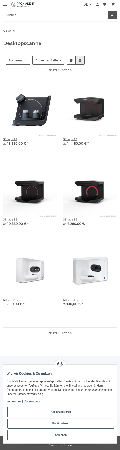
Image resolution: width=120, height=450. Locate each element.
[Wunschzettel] (105, 4)
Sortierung (16, 60)
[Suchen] (55, 15)
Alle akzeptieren (61, 411)
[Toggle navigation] (5, 2)
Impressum (14, 401)
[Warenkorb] (113, 4)
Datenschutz (32, 401)
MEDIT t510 (70, 300)
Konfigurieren (60, 423)
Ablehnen (61, 435)
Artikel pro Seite (47, 60)
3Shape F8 (10, 139)
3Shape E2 (70, 219)
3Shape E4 (70, 139)
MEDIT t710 (10, 300)
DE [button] (86, 4)
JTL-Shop (67, 445)
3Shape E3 (10, 219)
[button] (97, 4)
